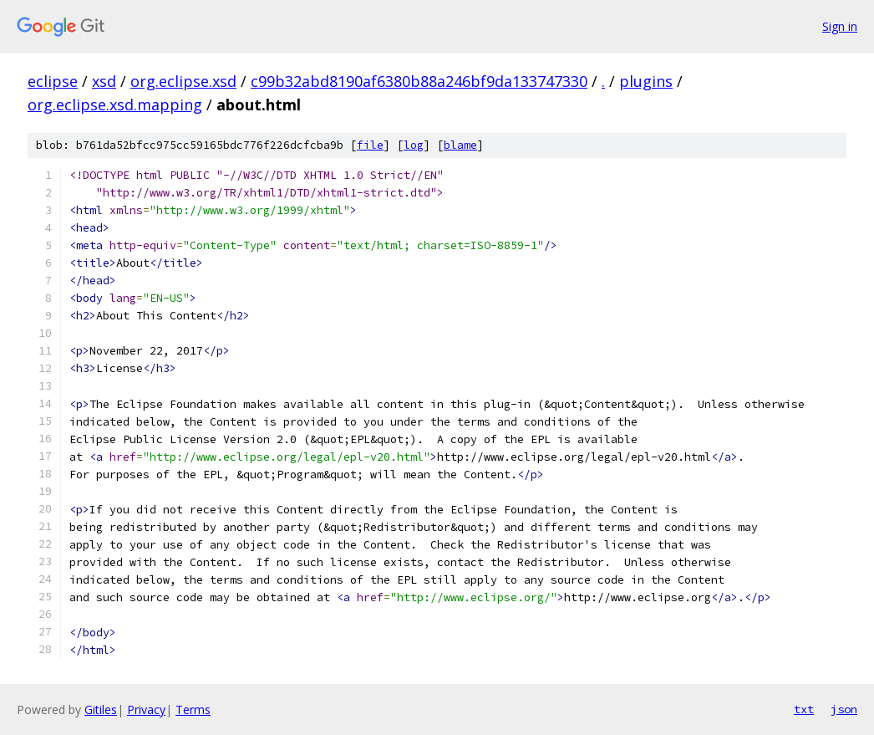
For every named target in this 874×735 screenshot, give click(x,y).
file (370, 145)
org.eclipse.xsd (183, 81)
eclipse (53, 81)
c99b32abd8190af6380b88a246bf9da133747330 (419, 81)
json (844, 709)
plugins (646, 81)
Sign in (839, 26)
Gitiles (100, 709)
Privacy (146, 709)
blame (460, 145)
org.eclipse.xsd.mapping (115, 104)
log (414, 145)
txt (804, 709)
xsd (104, 81)
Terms (193, 709)
